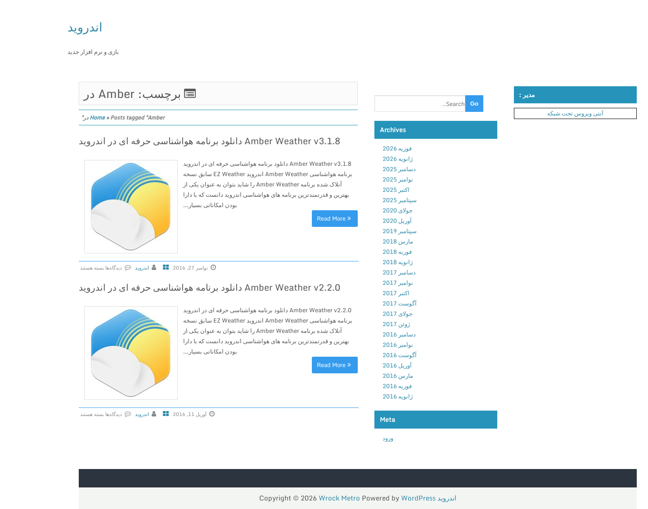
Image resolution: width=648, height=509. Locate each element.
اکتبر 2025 (361, 190)
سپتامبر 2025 (365, 200)
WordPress (383, 497)
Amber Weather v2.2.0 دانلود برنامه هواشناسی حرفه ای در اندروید (175, 287)
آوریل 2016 (362, 365)
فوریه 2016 (362, 386)
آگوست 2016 (365, 355)
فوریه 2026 (362, 148)
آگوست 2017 (365, 303)
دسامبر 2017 (364, 272)
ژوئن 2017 (361, 324)
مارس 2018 (363, 241)
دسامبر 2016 (364, 334)
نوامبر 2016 (363, 345)
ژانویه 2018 (363, 262)
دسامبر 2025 (364, 169)
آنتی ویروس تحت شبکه (541, 113)
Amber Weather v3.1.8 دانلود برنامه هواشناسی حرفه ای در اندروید (175, 140)
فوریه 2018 (362, 252)
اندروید (50, 27)
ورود (353, 438)
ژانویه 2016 (363, 396)
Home (62, 117)
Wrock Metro (305, 497)
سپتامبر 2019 (365, 231)
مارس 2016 (363, 376)
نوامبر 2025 (363, 179)
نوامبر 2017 (363, 283)
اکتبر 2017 (361, 293)
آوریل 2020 (362, 221)
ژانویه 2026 (363, 159)
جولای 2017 (363, 314)
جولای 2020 (363, 210)
